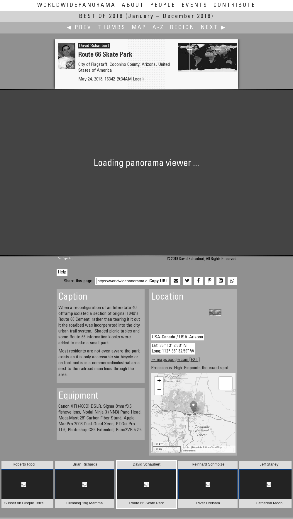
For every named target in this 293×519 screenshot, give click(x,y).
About (133, 5)
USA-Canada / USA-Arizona (177, 337)
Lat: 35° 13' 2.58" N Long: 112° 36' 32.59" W (173, 348)
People (163, 5)
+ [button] (159, 381)
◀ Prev (79, 28)
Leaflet (186, 447)
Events (195, 5)
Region (182, 28)
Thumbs (112, 28)
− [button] (159, 390)
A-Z (158, 28)
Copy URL (158, 281)
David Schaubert (94, 45)
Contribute (235, 5)
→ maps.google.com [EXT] (175, 359)
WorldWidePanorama (76, 5)
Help (62, 272)
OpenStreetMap (213, 447)
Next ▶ (213, 28)
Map (139, 28)
